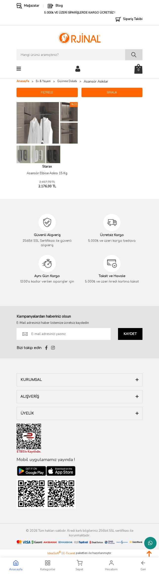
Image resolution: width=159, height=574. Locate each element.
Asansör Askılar (96, 81)
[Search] (79, 54)
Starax (47, 166)
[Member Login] (77, 68)
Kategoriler (47, 565)
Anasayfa (15, 565)
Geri (143, 565)
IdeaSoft (54, 553)
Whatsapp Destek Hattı (150, 543)
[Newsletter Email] (64, 334)
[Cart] (138, 69)
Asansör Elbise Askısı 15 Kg (47, 173)
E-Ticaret (69, 553)
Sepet (79, 565)
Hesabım (111, 565)
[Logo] (79, 37)
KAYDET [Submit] (130, 333)
